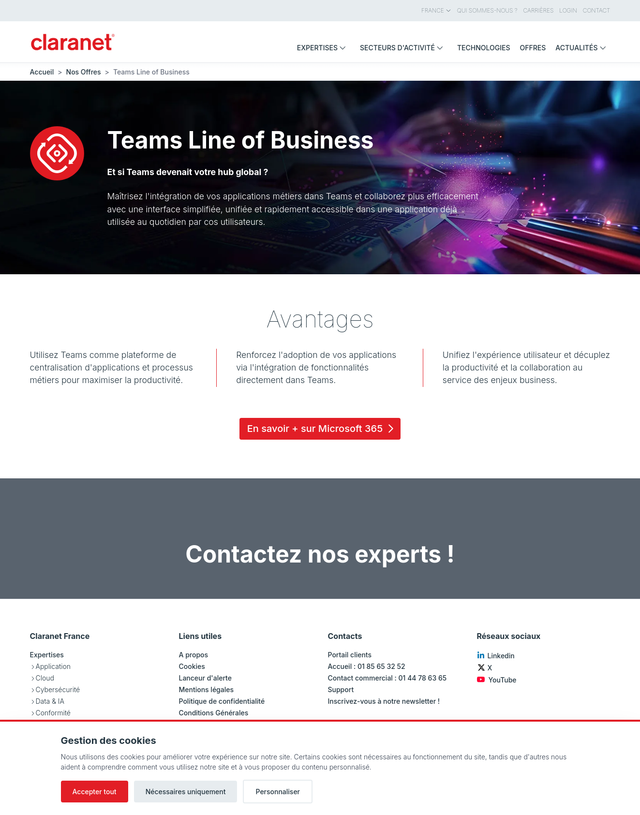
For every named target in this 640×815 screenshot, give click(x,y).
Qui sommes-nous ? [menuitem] (487, 10)
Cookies (192, 666)
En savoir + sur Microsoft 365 (322, 428)
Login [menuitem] (568, 10)
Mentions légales (206, 689)
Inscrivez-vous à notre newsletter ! (384, 701)
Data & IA (50, 701)
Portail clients (350, 655)
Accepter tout (95, 791)
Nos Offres (83, 72)
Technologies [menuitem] (483, 48)
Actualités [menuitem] (582, 48)
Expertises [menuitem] (323, 48)
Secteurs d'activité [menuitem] (403, 48)
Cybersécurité (58, 689)
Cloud (45, 678)
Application (53, 666)
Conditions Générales (214, 713)
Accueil (42, 72)
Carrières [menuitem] (538, 10)
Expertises (47, 655)
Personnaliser (277, 791)
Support (341, 689)
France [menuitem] (436, 10)
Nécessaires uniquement (186, 791)
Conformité (53, 713)
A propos (193, 655)
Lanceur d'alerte (205, 678)
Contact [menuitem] (596, 10)
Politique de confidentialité (222, 701)
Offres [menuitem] (533, 48)
